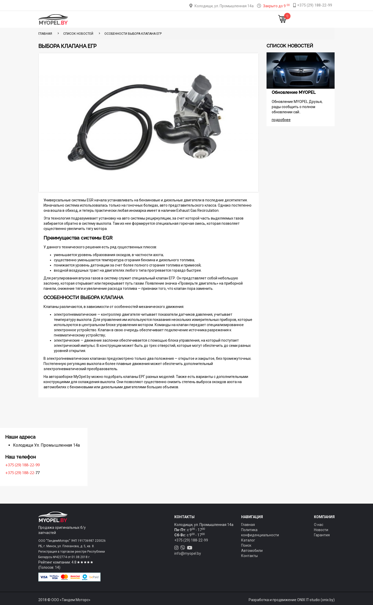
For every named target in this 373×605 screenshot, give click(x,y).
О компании (195, 19)
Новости (245, 19)
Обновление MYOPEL (293, 92)
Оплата (170, 19)
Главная (108, 19)
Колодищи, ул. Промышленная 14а (224, 6)
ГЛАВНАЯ (45, 34)
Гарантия (322, 535)
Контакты (221, 19)
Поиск (246, 545)
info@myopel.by (187, 553)
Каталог (129, 19)
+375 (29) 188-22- (55, 473)
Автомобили (252, 550)
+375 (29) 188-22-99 (57, 465)
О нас (318, 525)
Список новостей (78, 34)
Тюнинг (150, 19)
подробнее (281, 120)
